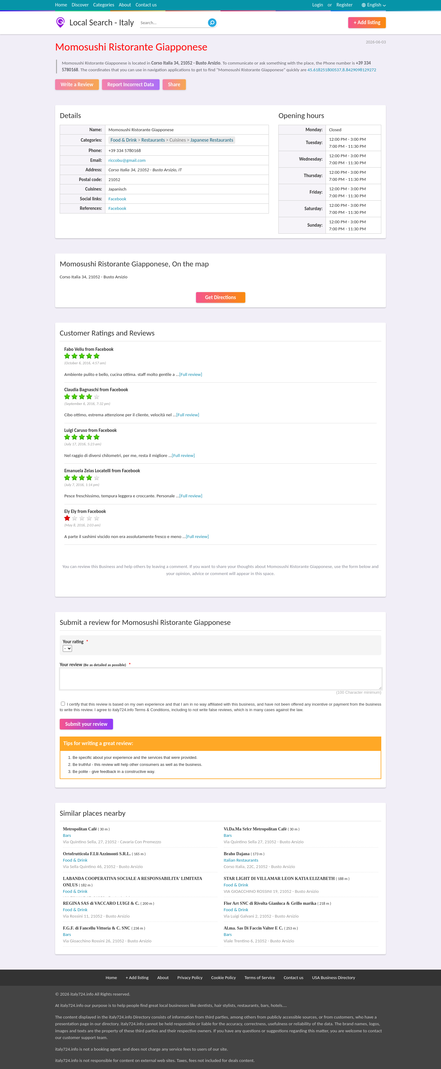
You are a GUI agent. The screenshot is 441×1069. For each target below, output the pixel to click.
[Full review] (190, 374)
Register (344, 5)
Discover (80, 5)
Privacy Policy (189, 977)
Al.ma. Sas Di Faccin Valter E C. (254, 928)
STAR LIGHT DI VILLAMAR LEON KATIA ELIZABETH (280, 878)
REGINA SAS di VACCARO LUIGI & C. (102, 903)
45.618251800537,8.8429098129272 (341, 69)
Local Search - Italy (102, 22)
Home (61, 5)
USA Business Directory (333, 977)
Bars (67, 835)
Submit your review (86, 724)
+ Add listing (367, 22)
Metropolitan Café (80, 829)
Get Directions (220, 297)
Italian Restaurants (241, 860)
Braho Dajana (237, 854)
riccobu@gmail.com (126, 160)
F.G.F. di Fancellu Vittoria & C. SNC (97, 928)
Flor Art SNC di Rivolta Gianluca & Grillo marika (271, 903)
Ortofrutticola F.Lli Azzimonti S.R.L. (97, 854)
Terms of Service (259, 977)
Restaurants (153, 140)
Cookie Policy (223, 977)
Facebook (117, 199)
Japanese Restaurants (211, 140)
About (125, 5)
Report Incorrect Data (130, 84)
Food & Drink (124, 140)
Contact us (146, 5)
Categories (104, 5)
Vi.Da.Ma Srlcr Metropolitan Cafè (256, 829)
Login (317, 5)
